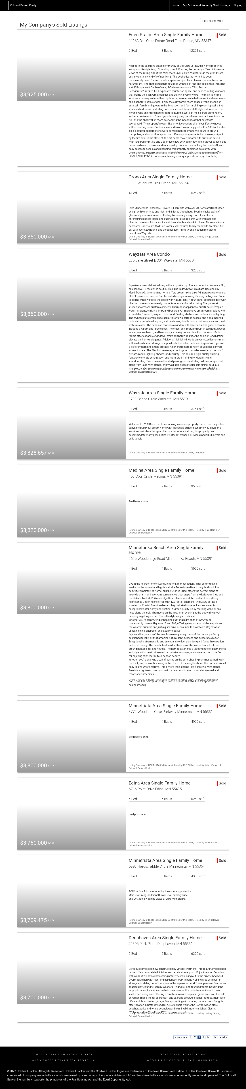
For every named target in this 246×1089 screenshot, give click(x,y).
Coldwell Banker (47, 1054)
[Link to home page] (5, 5)
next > (223, 1037)
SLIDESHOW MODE (213, 21)
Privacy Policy (194, 1054)
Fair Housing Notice (203, 1060)
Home (175, 5)
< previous (180, 1037)
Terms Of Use (170, 1054)
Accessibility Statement (165, 1060)
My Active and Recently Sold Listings (206, 5)
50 (215, 1037)
